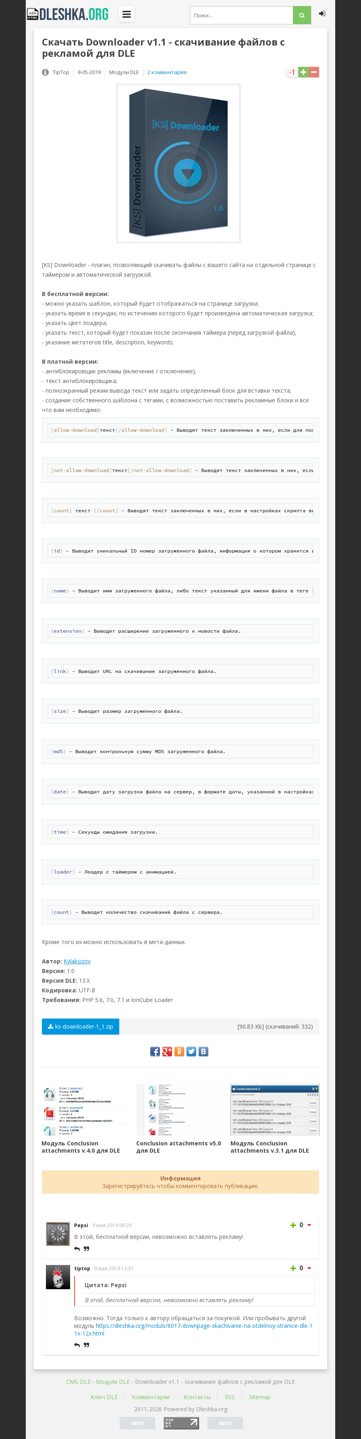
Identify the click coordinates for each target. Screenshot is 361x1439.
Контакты (197, 1397)
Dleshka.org (72, 14)
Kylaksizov (77, 961)
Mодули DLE (113, 1381)
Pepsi (81, 1225)
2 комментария (167, 72)
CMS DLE (78, 1381)
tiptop (82, 1268)
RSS (230, 1397)
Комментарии (151, 1397)
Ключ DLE (104, 1397)
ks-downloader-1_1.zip (80, 1026)
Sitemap (259, 1397)
